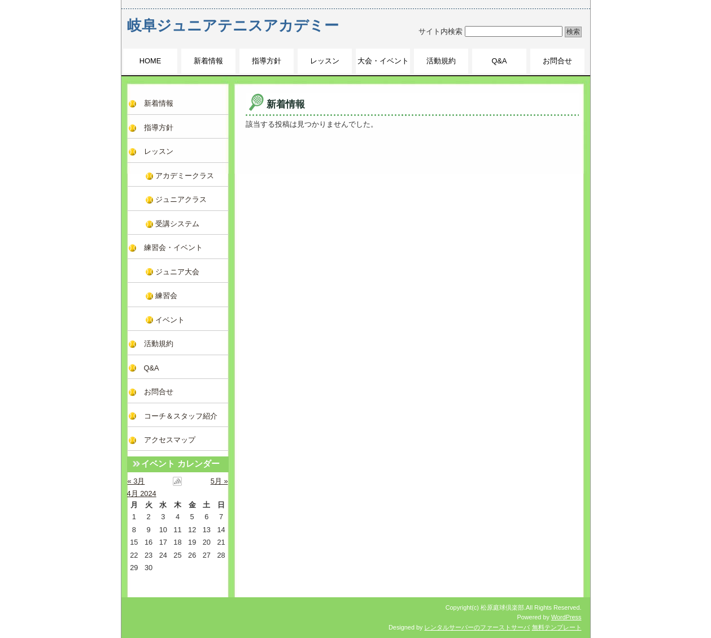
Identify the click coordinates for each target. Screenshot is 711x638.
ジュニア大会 (177, 272)
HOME (150, 61)
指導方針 (266, 61)
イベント (170, 320)
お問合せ (557, 61)
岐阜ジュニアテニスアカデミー (233, 25)
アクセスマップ (169, 440)
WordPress (566, 617)
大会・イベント (383, 61)
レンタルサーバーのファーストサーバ (477, 627)
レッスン (324, 61)
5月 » (219, 481)
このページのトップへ (545, 141)
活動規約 (441, 61)
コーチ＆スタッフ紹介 (180, 416)
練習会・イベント (173, 247)
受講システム (177, 223)
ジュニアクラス (181, 199)
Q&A (499, 61)
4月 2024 (141, 493)
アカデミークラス (184, 175)
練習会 (166, 295)
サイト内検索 (440, 31)
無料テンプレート (557, 627)
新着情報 (208, 61)
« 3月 (136, 481)
